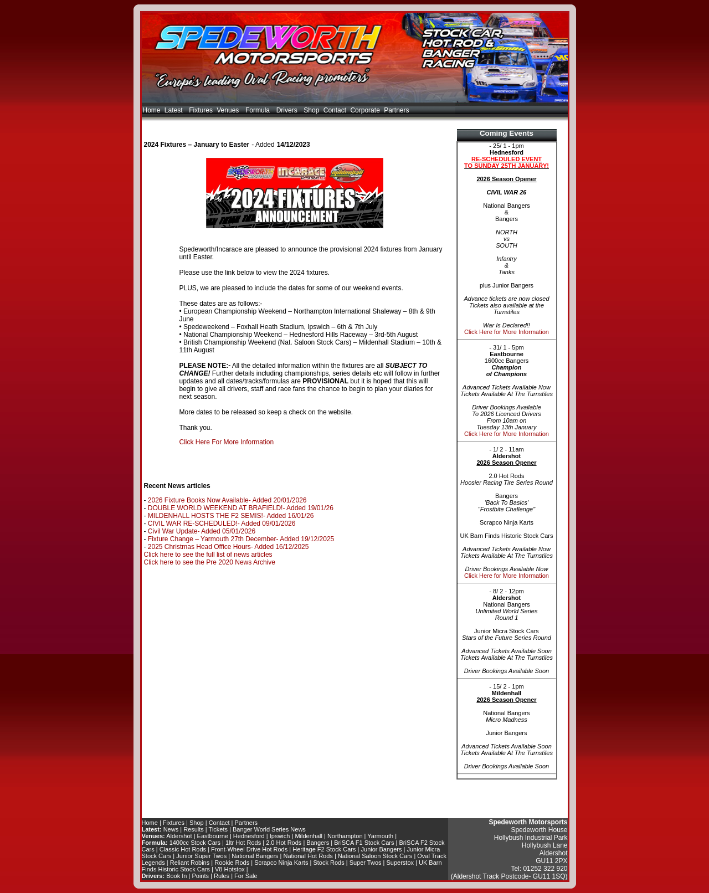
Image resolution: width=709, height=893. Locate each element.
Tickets (218, 829)
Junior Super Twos (201, 856)
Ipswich (280, 836)
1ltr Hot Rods (243, 842)
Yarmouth (380, 836)
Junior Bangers (381, 849)
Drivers (288, 110)
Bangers (317, 842)
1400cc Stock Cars (194, 842)
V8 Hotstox (230, 869)
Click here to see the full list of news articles (208, 554)
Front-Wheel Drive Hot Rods (249, 849)
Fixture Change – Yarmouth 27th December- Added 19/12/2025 (241, 539)
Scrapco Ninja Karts (281, 862)
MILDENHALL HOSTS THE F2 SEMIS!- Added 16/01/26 (231, 516)
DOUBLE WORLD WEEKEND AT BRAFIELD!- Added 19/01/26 (240, 508)
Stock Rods (328, 862)
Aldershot (179, 836)
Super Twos (366, 862)
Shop (311, 110)
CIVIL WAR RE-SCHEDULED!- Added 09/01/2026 (222, 523)
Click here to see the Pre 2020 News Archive (209, 562)
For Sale (246, 876)
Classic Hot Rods (183, 849)
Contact (334, 110)
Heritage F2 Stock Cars (324, 849)
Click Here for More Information (506, 332)
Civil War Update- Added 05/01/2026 (201, 531)
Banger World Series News (269, 829)
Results (193, 829)
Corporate (364, 110)
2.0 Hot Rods (283, 842)
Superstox (400, 862)
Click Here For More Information (226, 442)
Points (200, 876)
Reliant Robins (190, 862)
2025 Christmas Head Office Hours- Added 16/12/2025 (228, 547)
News (171, 829)
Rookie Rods (231, 862)
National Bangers (255, 856)
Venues (229, 110)
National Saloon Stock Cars (375, 856)
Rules (221, 876)
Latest (175, 110)
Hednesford (249, 836)
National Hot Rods (308, 856)
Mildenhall (308, 836)
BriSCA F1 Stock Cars (364, 842)
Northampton (345, 836)
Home (152, 110)
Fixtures (201, 110)
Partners (396, 110)
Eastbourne (212, 836)
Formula (258, 110)
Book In (176, 876)
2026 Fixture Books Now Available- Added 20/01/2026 (227, 500)
